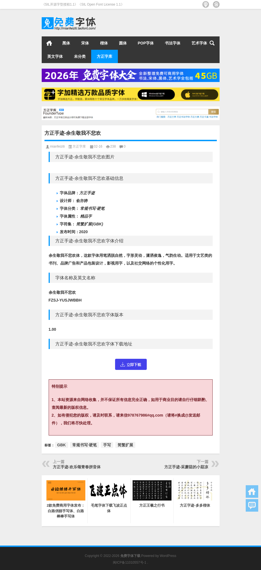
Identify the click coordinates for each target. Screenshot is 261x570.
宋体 (85, 43)
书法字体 (172, 43)
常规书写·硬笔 (84, 445)
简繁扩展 (125, 445)
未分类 (80, 56)
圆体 (123, 43)
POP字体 (146, 43)
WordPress (168, 556)
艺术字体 (199, 43)
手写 (107, 445)
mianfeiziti (57, 146)
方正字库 (104, 56)
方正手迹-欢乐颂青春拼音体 (77, 467)
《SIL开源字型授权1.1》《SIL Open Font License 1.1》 (83, 4)
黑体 (66, 43)
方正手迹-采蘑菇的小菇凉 (186, 467)
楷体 (104, 43)
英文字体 (55, 56)
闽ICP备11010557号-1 (129, 562)
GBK (61, 445)
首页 (49, 43)
